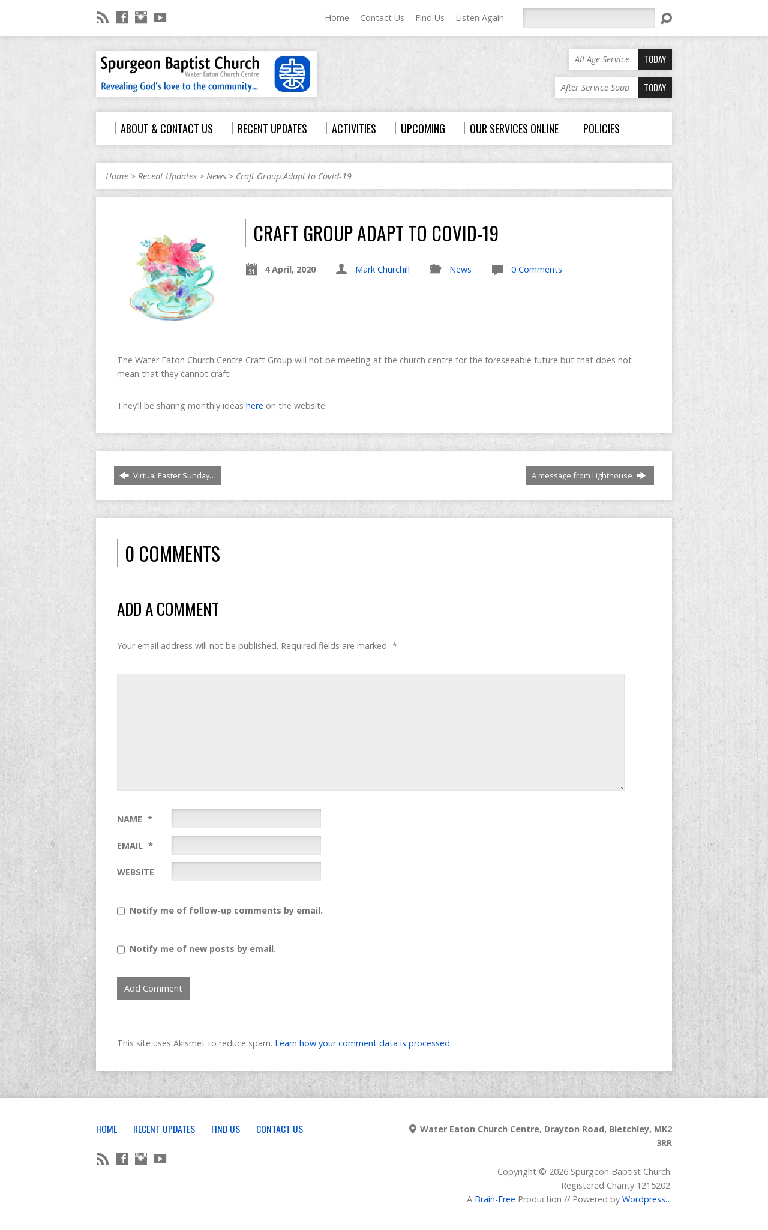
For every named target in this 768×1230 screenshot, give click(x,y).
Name (134, 819)
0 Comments (536, 269)
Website (135, 872)
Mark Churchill (382, 269)
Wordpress (643, 1199)
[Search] (589, 18)
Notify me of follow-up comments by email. (226, 910)
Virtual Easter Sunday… (167, 475)
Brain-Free (495, 1199)
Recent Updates (167, 176)
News (216, 176)
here (254, 405)
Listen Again (479, 17)
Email (135, 845)
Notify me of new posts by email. (203, 948)
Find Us (430, 17)
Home (337, 17)
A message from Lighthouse (589, 475)
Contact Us (382, 17)
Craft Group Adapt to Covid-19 (294, 176)
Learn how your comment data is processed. (363, 1043)
